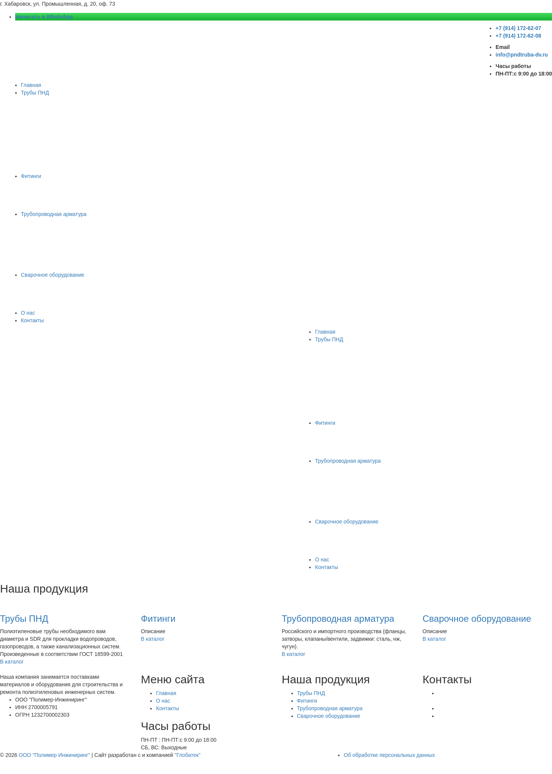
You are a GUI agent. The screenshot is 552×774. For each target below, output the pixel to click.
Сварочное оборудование (52, 275)
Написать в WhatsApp (44, 17)
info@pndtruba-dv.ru (521, 55)
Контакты (32, 320)
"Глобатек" (187, 755)
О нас (28, 313)
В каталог (13, 662)
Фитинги (31, 176)
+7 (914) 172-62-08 (518, 36)
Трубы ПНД (35, 93)
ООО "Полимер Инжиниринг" (54, 755)
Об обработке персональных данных (389, 755)
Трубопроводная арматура (53, 214)
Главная (31, 85)
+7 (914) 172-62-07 (518, 28)
